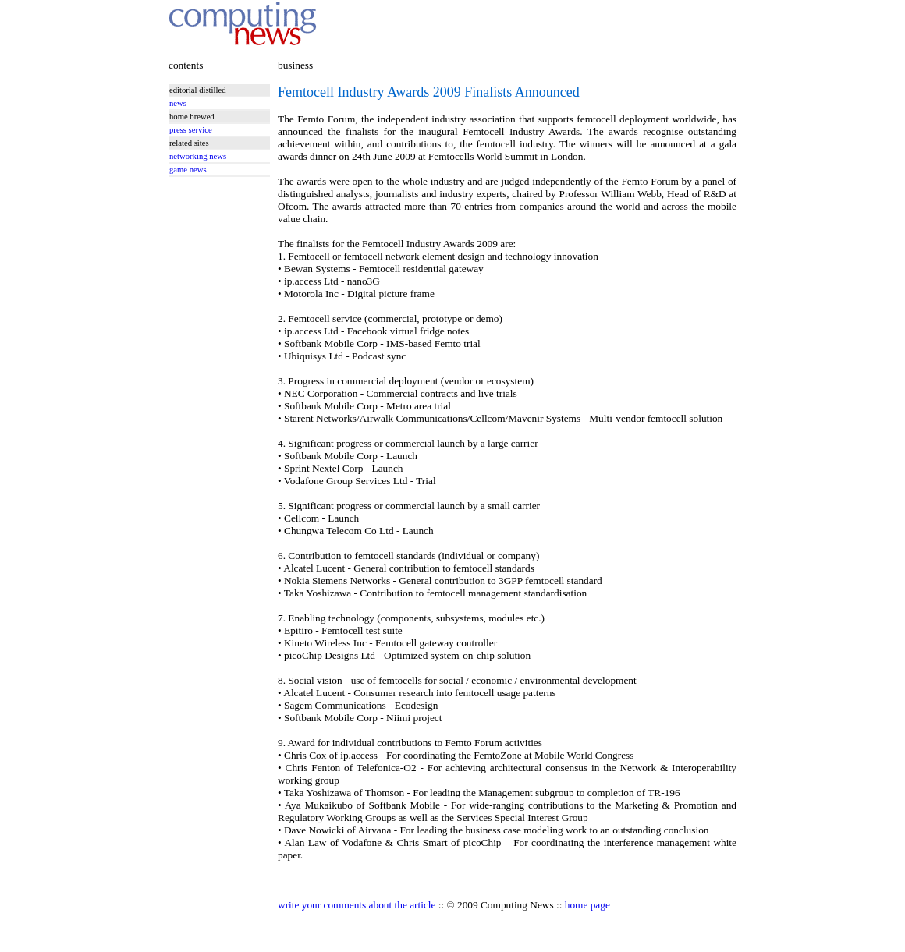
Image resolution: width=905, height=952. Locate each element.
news (177, 103)
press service (190, 130)
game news (188, 169)
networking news (197, 156)
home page (587, 905)
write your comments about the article (356, 905)
